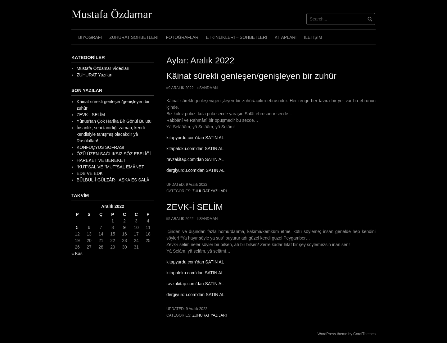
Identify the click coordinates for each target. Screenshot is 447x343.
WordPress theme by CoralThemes (347, 334)
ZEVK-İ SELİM (194, 207)
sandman (208, 88)
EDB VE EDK (90, 173)
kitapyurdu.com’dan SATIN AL (195, 137)
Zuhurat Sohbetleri (133, 37)
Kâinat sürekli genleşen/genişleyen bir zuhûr (251, 76)
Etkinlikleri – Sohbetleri (236, 37)
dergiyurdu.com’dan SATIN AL (195, 170)
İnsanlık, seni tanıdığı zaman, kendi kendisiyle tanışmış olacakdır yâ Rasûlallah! (111, 134)
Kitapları (286, 37)
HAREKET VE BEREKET (101, 160)
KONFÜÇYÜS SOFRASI (100, 147)
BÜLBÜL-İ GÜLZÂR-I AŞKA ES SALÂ (113, 179)
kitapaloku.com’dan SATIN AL (195, 148)
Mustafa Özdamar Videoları (103, 68)
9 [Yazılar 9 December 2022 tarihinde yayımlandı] (124, 227)
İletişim (313, 37)
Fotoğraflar (182, 37)
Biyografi (90, 37)
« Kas (77, 253)
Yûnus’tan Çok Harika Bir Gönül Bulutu (114, 121)
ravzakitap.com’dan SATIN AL (195, 159)
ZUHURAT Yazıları (209, 191)
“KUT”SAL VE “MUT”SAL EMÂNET (110, 166)
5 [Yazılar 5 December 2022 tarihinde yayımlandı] (77, 227)
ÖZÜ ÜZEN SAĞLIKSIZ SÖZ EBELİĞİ (114, 153)
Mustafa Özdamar (111, 14)
